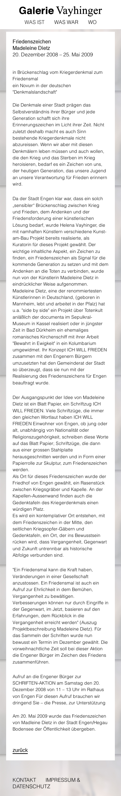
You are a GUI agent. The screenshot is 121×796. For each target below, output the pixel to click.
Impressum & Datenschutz (46, 783)
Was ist (35, 22)
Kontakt (24, 780)
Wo (92, 22)
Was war (66, 22)
